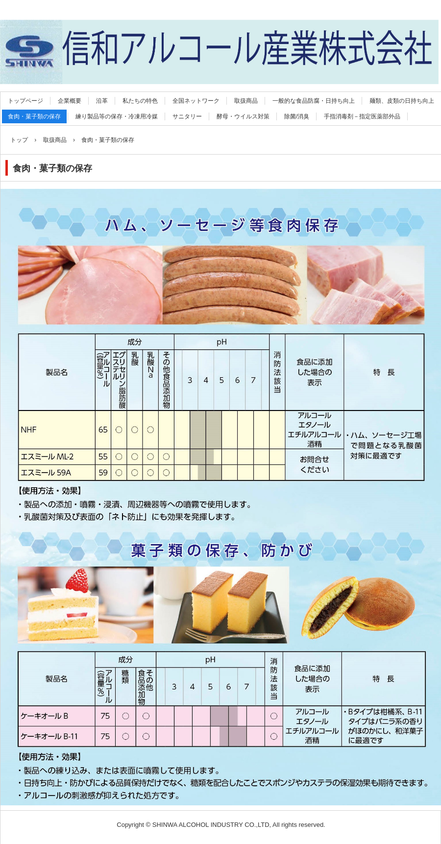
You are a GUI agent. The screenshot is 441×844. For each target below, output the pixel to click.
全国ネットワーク (196, 100)
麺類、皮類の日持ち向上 (401, 100)
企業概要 (69, 100)
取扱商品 (246, 100)
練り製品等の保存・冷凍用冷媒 (116, 116)
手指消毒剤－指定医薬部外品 (362, 116)
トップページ (25, 100)
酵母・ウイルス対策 (243, 116)
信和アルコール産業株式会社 (219, 10)
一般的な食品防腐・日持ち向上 (313, 100)
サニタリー (187, 116)
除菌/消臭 (296, 116)
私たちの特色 (140, 100)
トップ (19, 140)
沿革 (102, 100)
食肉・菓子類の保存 (34, 116)
